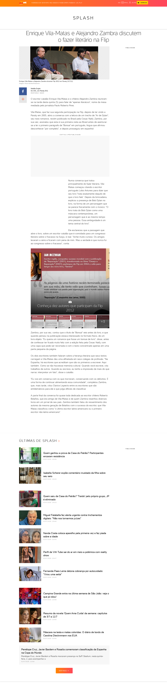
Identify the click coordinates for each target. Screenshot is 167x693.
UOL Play (79, 3)
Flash (30, 9)
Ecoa (108, 9)
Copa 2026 (78, 9)
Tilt (104, 9)
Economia (58, 9)
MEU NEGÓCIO (54, 3)
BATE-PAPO (45, 3)
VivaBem (99, 9)
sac (119, 2)
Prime (130, 9)
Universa (92, 9)
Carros (50, 9)
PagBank (72, 3)
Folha (64, 9)
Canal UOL (115, 9)
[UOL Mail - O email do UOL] (124, 2)
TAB (126, 9)
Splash (85, 9)
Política (43, 9)
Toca (135, 9)
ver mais (64, 670)
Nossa (122, 9)
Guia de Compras (144, 9)
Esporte (70, 9)
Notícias (36, 9)
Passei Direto (64, 3)
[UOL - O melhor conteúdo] (23, 2)
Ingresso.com (36, 3)
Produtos (23, 9)
